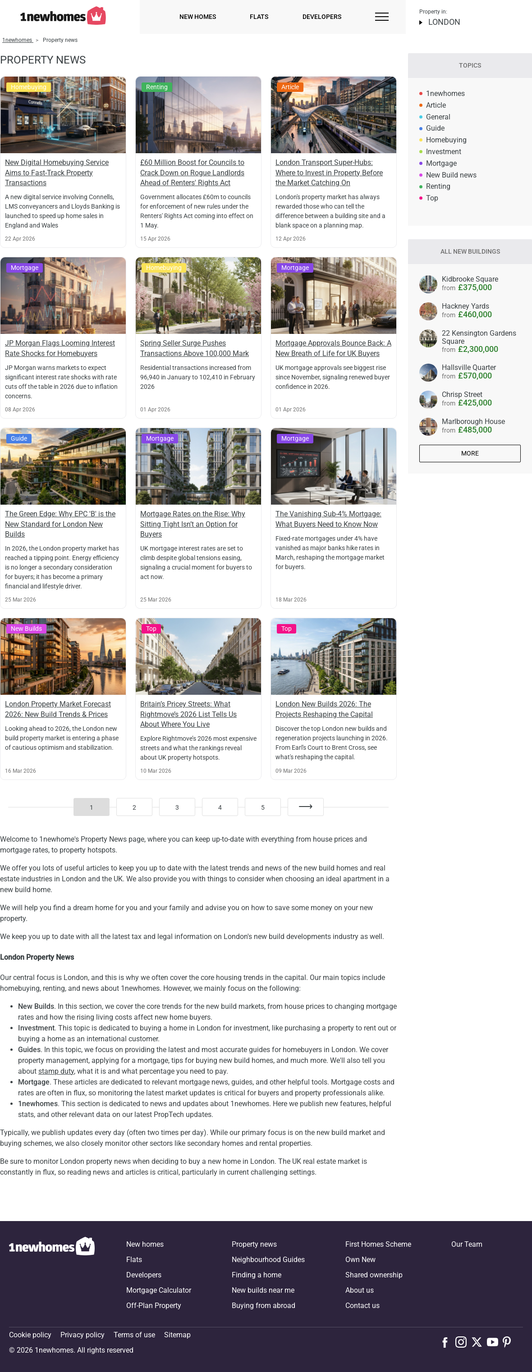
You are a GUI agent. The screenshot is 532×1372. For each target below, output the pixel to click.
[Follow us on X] (479, 1342)
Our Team (466, 1244)
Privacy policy (82, 1335)
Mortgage (441, 163)
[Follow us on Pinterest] (510, 1342)
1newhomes (445, 93)
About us (359, 1290)
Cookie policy (30, 1335)
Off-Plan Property (153, 1305)
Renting (438, 186)
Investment (443, 151)
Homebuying (446, 140)
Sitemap (177, 1335)
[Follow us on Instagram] (463, 1342)
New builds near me (263, 1290)
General (438, 117)
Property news (254, 1244)
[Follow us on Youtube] (495, 1342)
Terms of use (134, 1335)
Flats (259, 16)
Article (436, 105)
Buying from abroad (263, 1305)
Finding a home (256, 1275)
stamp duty (56, 1071)
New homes (197, 16)
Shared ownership (374, 1275)
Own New (360, 1259)
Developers (322, 16)
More (470, 453)
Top (432, 198)
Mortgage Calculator (158, 1290)
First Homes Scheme (378, 1244)
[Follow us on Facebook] (447, 1341)
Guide (435, 128)
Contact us (362, 1305)
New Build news (451, 175)
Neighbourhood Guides (268, 1259)
